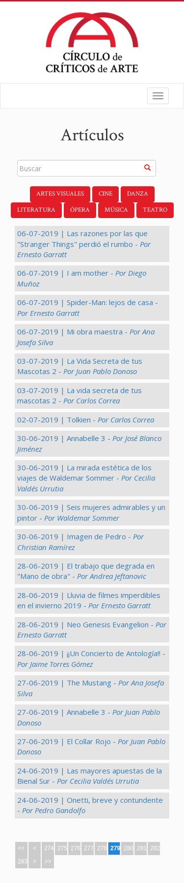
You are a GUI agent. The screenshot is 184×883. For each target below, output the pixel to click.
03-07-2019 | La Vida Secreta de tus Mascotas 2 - (79, 366)
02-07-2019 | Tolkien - (85, 419)
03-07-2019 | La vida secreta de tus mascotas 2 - (79, 395)
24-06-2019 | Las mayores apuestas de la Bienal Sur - (89, 776)
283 (22, 861)
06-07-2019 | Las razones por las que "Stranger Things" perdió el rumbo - (84, 243)
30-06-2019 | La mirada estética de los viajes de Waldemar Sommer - (86, 478)
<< (21, 848)
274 (49, 848)
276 (75, 848)
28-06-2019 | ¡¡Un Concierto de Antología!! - (91, 658)
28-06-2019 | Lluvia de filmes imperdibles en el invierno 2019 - (88, 600)
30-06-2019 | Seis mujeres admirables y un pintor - (91, 512)
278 (102, 848)
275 (62, 848)
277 (89, 848)
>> (47, 861)
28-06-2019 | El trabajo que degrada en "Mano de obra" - (86, 571)
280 (128, 848)
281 (142, 848)
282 (155, 848)
